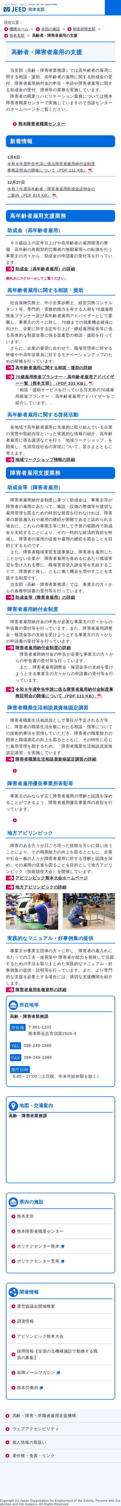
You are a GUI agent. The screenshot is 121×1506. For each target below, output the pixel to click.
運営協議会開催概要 (36, 1306)
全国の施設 (50, 29)
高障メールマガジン (38, 1372)
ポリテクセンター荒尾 (40, 1261)
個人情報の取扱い (29, 1442)
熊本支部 (17, 36)
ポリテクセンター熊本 (40, 1246)
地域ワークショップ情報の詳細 (45, 459)
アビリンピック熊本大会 (40, 1336)
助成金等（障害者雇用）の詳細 (45, 597)
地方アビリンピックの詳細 (41, 887)
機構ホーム (18, 29)
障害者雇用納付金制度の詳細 (43, 647)
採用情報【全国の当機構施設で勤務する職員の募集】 (57, 1354)
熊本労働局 (30, 1387)
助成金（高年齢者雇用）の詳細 (45, 269)
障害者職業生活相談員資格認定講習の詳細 (55, 759)
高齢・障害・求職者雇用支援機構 (44, 1415)
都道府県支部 (84, 29)
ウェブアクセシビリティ (35, 1428)
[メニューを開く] (113, 7)
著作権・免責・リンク (33, 1455)
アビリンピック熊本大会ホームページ (51, 878)
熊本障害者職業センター (41, 123)
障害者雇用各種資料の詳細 (41, 989)
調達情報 (25, 1321)
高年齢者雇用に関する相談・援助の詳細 (53, 367)
